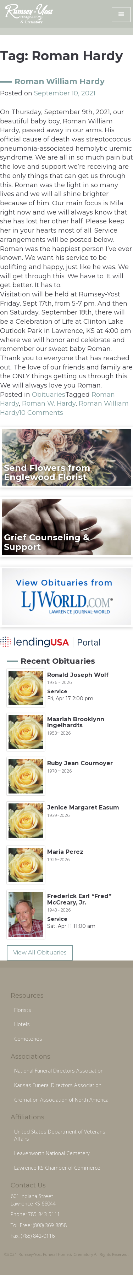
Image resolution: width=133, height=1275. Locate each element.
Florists (22, 1010)
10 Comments (41, 413)
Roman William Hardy (60, 81)
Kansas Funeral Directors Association (57, 1085)
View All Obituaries (39, 952)
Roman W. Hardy (49, 403)
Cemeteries (28, 1038)
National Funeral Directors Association (59, 1070)
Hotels (22, 1024)
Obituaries (48, 395)
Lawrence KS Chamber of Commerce (57, 1167)
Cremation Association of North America (61, 1099)
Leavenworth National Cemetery (52, 1153)
